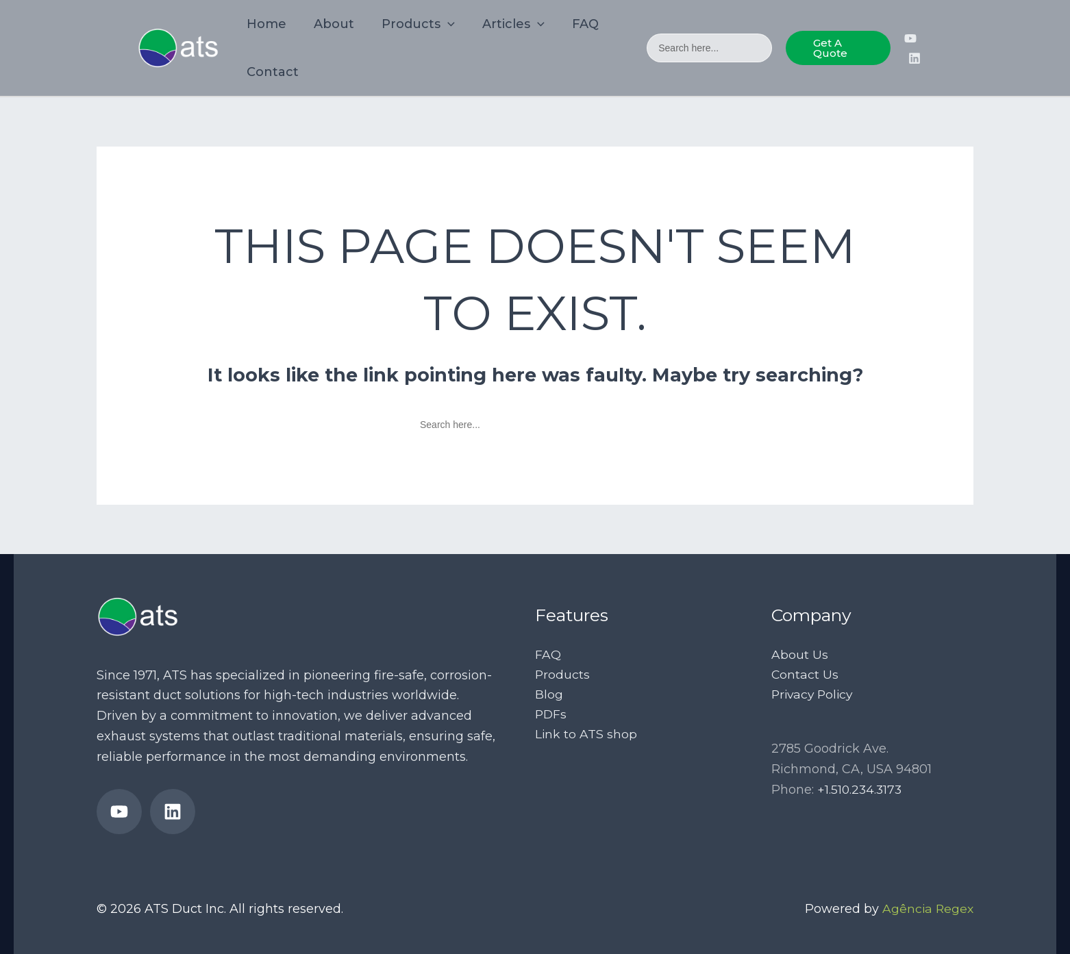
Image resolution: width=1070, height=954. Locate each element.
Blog (549, 695)
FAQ (548, 654)
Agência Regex (926, 908)
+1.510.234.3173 (860, 791)
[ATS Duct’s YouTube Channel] (910, 38)
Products (562, 675)
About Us (799, 654)
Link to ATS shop (586, 736)
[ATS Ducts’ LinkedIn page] (914, 58)
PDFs (551, 715)
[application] (441, 24)
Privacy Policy (814, 695)
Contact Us (805, 675)
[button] (836, 48)
